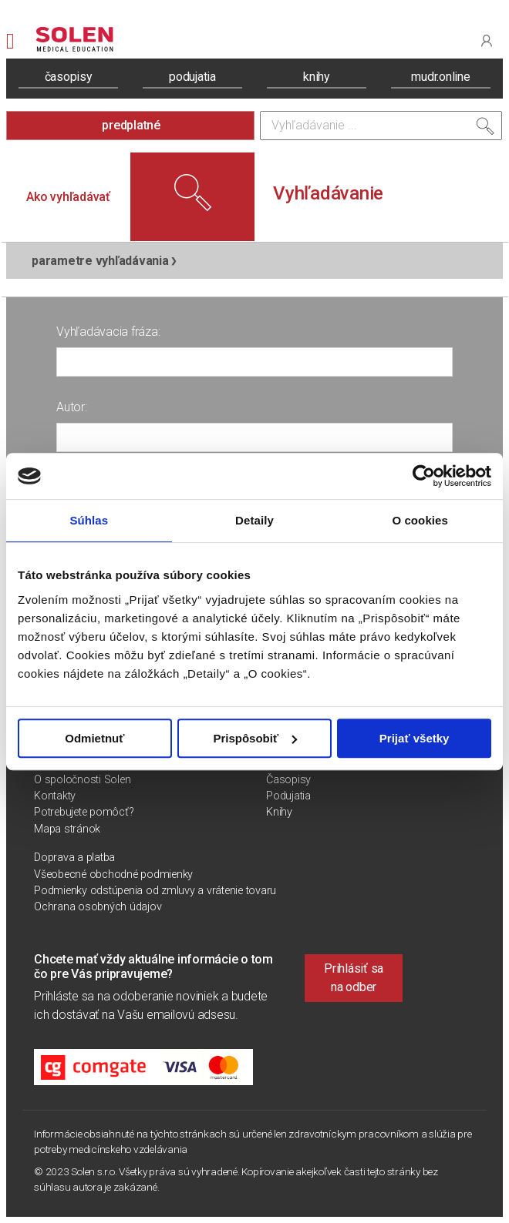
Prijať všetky (414, 738)
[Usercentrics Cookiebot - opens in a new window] (423, 476)
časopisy (69, 76)
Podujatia (288, 795)
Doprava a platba (74, 857)
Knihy (279, 812)
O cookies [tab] (420, 520)
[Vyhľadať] (485, 129)
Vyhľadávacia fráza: (108, 331)
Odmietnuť (94, 738)
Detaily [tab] (254, 520)
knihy (316, 76)
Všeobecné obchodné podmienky (113, 874)
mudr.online (440, 76)
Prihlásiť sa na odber (353, 977)
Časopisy (288, 779)
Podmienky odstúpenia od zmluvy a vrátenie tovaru (155, 890)
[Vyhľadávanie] (381, 125)
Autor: (71, 407)
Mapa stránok (67, 829)
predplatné (131, 125)
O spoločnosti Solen (82, 779)
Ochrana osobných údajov (97, 906)
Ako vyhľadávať (68, 196)
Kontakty (55, 795)
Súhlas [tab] (88, 520)
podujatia (192, 76)
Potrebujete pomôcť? (83, 812)
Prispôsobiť (255, 738)
